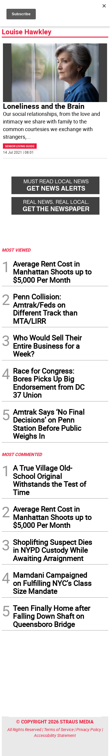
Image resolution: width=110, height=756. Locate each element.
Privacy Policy (88, 729)
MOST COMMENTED (22, 454)
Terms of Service (59, 729)
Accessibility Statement (55, 735)
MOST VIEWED (16, 250)
